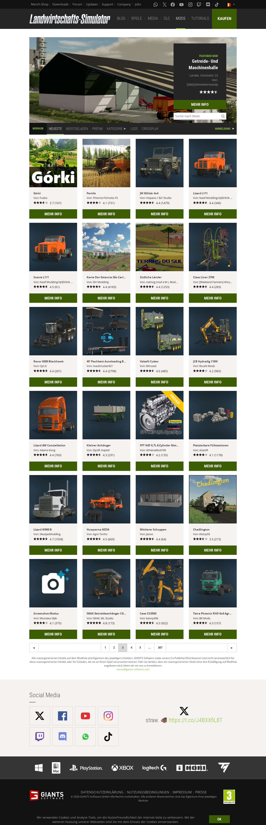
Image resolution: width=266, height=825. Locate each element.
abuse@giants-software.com (133, 669)
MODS (180, 18)
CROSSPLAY (150, 129)
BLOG (121, 18)
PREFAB (97, 129)
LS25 (134, 129)
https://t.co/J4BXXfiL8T (196, 720)
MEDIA (153, 18)
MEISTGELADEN (77, 129)
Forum (77, 4)
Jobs (138, 4)
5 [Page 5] (140, 647)
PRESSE (201, 792)
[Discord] (208, 4)
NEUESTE (55, 129)
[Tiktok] (217, 4)
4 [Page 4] (131, 647)
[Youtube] (181, 4)
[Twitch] (199, 4)
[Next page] (34, 647)
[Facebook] (173, 4)
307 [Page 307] (160, 647)
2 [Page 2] (114, 647)
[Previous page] (232, 647)
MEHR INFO (200, 104)
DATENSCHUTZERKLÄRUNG (102, 792)
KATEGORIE (114, 129)
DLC (167, 18)
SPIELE (136, 18)
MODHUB (38, 128)
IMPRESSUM (182, 792)
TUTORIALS (200, 18)
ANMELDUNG (222, 128)
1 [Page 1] (105, 647)
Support (107, 4)
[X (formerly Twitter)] (165, 4)
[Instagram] (190, 4)
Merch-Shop (39, 4)
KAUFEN (224, 18)
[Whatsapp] (156, 4)
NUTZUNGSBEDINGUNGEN (148, 792)
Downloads (60, 4)
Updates (92, 4)
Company (124, 4)
